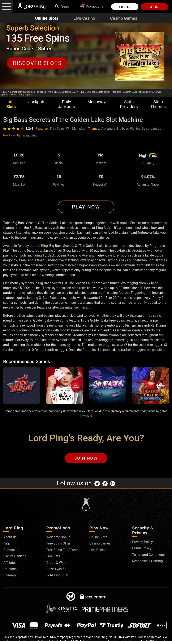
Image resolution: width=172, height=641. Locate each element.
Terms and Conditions (148, 555)
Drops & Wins (56, 563)
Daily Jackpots (66, 104)
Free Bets (53, 556)
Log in (125, 7)
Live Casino (84, 18)
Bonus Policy (141, 548)
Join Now (86, 458)
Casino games (100, 543)
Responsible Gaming (147, 561)
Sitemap (9, 575)
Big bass (123, 128)
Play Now (86, 207)
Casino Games (123, 18)
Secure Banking (14, 556)
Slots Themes (158, 104)
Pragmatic (29, 135)
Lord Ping (41, 246)
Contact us (11, 550)
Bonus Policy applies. (22, 94)
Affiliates (9, 563)
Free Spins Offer (58, 543)
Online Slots (46, 18)
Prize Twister (55, 569)
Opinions (10, 569)
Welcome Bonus (58, 537)
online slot (120, 246)
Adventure (108, 128)
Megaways (97, 101)
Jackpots (36, 101)
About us (10, 537)
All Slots (11, 104)
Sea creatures (151, 128)
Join (154, 7)
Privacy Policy (142, 542)
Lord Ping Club (57, 575)
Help (6, 543)
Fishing (135, 128)
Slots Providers (129, 104)
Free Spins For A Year (62, 550)
